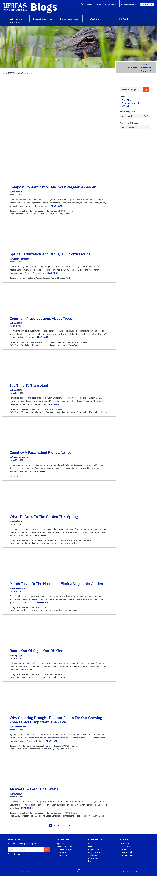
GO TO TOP (79, 871)
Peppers (80, 412)
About (89, 4)
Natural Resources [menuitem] (42, 19)
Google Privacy (126, 849)
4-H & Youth (62, 855)
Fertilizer (25, 816)
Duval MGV (17, 191)
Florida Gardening (44, 214)
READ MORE (56, 206)
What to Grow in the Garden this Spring (44, 516)
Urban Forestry (60, 677)
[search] (146, 89)
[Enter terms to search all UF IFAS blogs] (131, 89)
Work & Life (61, 852)
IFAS (29, 677)
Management (62, 345)
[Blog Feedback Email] (23, 854)
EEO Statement (126, 855)
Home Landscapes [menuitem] (69, 19)
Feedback (92, 846)
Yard (76, 345)
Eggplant (25, 412)
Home (98, 4)
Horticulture (51, 211)
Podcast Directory (129, 4)
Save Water (70, 749)
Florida (33, 214)
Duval (26, 214)
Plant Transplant (92, 412)
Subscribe (148, 4)
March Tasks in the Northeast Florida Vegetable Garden (56, 583)
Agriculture (23, 211)
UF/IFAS (125, 106)
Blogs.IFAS (127, 100)
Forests (22, 342)
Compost (19, 214)
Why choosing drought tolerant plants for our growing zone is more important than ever (56, 719)
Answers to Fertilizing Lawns (34, 789)
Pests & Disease (43, 278)
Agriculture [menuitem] (16, 19)
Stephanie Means (20, 726)
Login (90, 861)
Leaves (75, 214)
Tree (71, 345)
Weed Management (91, 816)
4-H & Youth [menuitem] (122, 19)
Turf (68, 278)
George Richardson (21, 258)
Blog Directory (111, 4)
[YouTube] (19, 854)
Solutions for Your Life (132, 103)
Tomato (104, 412)
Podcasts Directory (96, 852)
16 (65, 825)
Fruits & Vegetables (38, 540)
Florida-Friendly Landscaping (31, 746)
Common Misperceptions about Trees (41, 318)
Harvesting (61, 412)
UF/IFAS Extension (66, 211)
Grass (48, 816)
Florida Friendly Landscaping (33, 345)
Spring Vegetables (69, 543)
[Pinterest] (14, 854)
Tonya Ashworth (20, 457)
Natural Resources (63, 342)
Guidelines (92, 855)
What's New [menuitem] (16, 23)
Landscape (51, 345)
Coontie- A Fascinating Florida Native (40, 452)
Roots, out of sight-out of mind (36, 650)
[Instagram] (27, 854)
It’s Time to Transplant (29, 385)
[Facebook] (8, 854)
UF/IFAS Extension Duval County (20, 73)
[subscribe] (47, 849)
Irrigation (60, 749)
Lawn (32, 278)
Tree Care (42, 677)
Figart (23, 677)
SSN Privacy (125, 846)
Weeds (104, 816)
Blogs (44, 6)
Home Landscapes (37, 211)
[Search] (82, 5)
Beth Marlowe (18, 588)
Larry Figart (18, 655)
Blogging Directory (95, 849)
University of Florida (128, 871)
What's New (93, 858)
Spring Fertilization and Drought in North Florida (50, 254)
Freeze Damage (48, 749)
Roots (34, 677)
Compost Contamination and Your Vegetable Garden (53, 187)
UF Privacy (124, 843)
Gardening (57, 214)
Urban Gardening (70, 610)
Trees (50, 677)
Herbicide (67, 214)
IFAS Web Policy (126, 852)
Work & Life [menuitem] (96, 19)
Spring (57, 543)
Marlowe (34, 610)
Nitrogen (78, 816)
